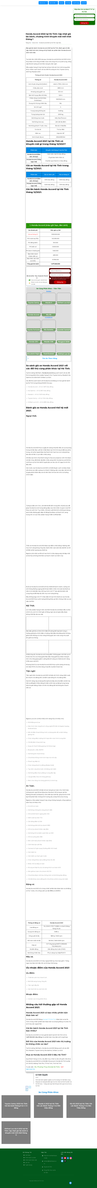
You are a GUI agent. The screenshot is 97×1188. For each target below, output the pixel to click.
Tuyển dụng (28, 1165)
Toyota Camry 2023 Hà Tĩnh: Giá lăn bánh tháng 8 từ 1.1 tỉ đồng (16, 1106)
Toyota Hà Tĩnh (48, 1167)
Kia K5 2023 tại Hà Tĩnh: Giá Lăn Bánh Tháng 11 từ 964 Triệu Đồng (81, 1106)
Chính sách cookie (30, 1157)
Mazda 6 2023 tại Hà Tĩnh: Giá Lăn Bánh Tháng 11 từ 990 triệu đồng (48, 1106)
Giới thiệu (27, 1155)
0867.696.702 (30, 1069)
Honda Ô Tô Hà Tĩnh (49, 1019)
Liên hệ (27, 1162)
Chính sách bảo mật (31, 1160)
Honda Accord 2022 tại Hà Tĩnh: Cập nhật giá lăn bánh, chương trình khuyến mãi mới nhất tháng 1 (48, 36)
